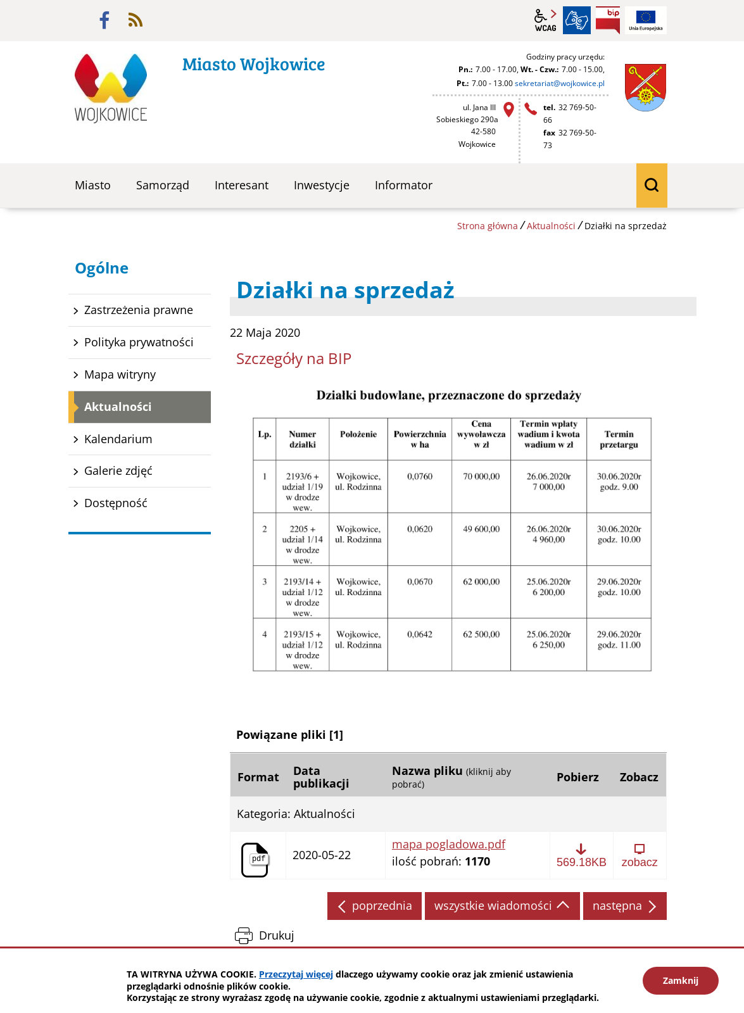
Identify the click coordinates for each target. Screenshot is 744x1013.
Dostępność (116, 502)
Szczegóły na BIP (293, 358)
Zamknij (680, 980)
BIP (608, 20)
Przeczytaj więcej (296, 974)
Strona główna (487, 226)
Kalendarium (118, 438)
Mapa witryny (120, 374)
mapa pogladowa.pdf (448, 844)
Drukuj (276, 935)
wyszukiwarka (652, 185)
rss (135, 20)
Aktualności (551, 226)
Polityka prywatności (139, 341)
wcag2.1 (546, 20)
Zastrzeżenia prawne (138, 309)
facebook (104, 20)
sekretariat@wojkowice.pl (560, 83)
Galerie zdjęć (118, 470)
